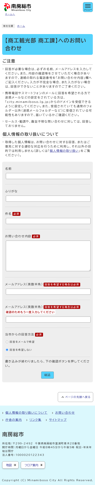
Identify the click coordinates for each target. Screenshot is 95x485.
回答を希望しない (21, 350)
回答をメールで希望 (22, 342)
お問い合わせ (65, 412)
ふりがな (11, 191)
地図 (9, 465)
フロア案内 (31, 465)
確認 (47, 374)
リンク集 (36, 419)
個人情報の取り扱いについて (26, 412)
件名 (12, 213)
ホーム (21, 26)
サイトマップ (58, 419)
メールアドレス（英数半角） (42, 284)
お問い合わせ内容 (22, 236)
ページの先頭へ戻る (78, 397)
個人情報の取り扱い (64, 150)
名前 (8, 168)
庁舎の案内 (13, 419)
